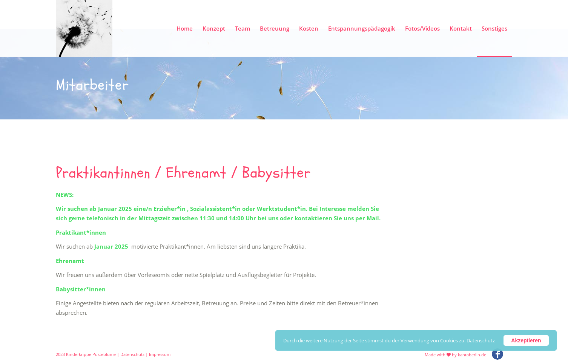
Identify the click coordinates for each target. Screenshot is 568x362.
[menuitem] (185, 28)
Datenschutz (132, 354)
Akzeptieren (526, 340)
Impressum (159, 354)
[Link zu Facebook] (497, 354)
